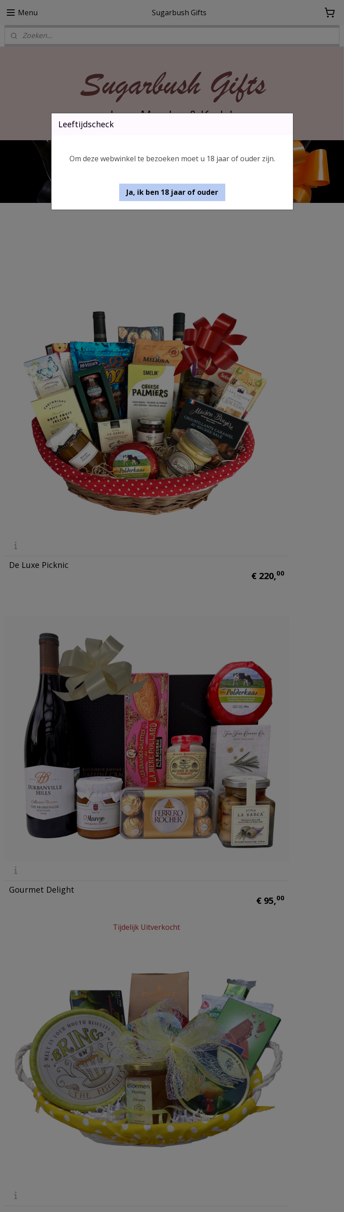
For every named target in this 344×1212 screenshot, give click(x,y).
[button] (172, 192)
